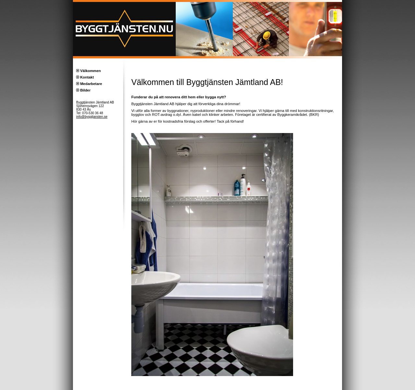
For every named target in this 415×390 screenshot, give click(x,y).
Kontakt (87, 77)
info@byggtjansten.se (91, 116)
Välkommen (90, 71)
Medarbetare (91, 84)
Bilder (85, 90)
